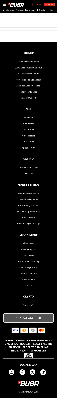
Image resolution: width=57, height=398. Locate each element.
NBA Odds (28, 117)
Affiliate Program (28, 249)
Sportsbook (8, 10)
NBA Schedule (28, 135)
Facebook (23, 372)
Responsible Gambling (28, 261)
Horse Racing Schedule (28, 205)
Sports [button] (42, 10)
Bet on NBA (28, 129)
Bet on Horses (28, 217)
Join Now (49, 4)
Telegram (44, 372)
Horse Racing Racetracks (28, 211)
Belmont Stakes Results (28, 193)
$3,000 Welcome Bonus (28, 61)
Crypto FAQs (28, 305)
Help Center (28, 255)
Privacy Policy (28, 279)
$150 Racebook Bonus (28, 73)
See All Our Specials (28, 97)
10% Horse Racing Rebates (28, 79)
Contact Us (29, 285)
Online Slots (28, 173)
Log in (38, 4)
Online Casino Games (28, 167)
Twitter (33, 372)
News (52, 10)
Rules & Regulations (28, 267)
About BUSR (28, 243)
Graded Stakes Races (28, 199)
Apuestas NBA (28, 147)
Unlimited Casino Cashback (28, 85)
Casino (19, 10)
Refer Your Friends (28, 91)
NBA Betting (28, 123)
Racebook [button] (30, 10)
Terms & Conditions (28, 273)
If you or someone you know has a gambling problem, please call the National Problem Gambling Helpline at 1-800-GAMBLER (28, 348)
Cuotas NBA (28, 141)
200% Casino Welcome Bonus (28, 67)
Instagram (12, 372)
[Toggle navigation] (4, 4)
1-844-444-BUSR (28, 318)
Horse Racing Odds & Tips (28, 223)
